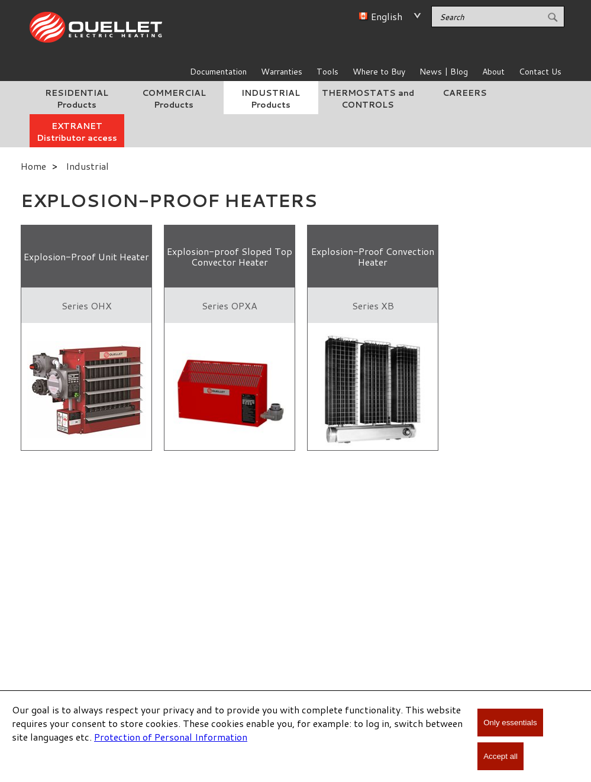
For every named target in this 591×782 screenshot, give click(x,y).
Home (33, 166)
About (493, 71)
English (386, 16)
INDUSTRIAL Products (270, 99)
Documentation (218, 71)
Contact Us (540, 71)
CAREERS (465, 93)
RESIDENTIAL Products (76, 99)
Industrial (87, 166)
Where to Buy (379, 71)
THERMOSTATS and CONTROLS (368, 99)
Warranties (281, 71)
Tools (327, 71)
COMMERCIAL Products (174, 99)
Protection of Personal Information (170, 737)
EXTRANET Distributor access (77, 132)
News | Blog (443, 71)
